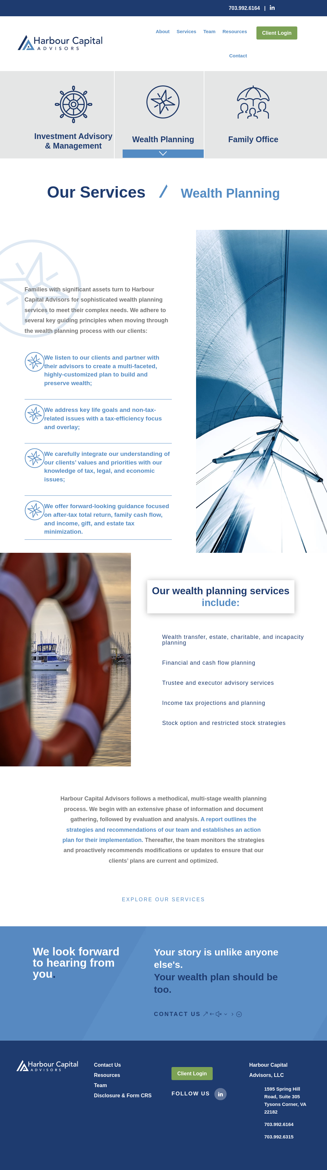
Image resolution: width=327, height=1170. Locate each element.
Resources (235, 31)
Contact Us (177, 1014)
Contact (238, 55)
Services (186, 31)
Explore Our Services (163, 899)
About (163, 31)
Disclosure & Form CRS (122, 1095)
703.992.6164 (244, 8)
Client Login (277, 33)
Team (209, 31)
